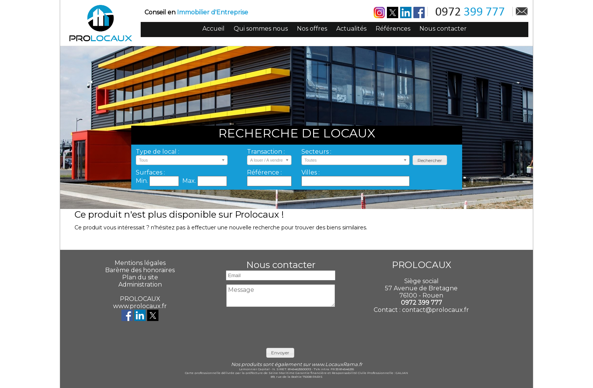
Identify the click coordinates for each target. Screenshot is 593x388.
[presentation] (280, 325)
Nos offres (312, 28)
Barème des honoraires (140, 270)
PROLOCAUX (140, 298)
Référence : (264, 172)
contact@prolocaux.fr (435, 309)
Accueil (213, 28)
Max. (189, 180)
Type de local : (157, 151)
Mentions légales (140, 262)
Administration (140, 284)
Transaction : (266, 151)
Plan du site (140, 277)
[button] (430, 160)
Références (393, 28)
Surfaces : (150, 172)
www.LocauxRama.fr (337, 364)
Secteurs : (316, 151)
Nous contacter (443, 28)
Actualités (351, 28)
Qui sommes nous (261, 28)
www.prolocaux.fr (140, 306)
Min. (142, 180)
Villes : (310, 172)
